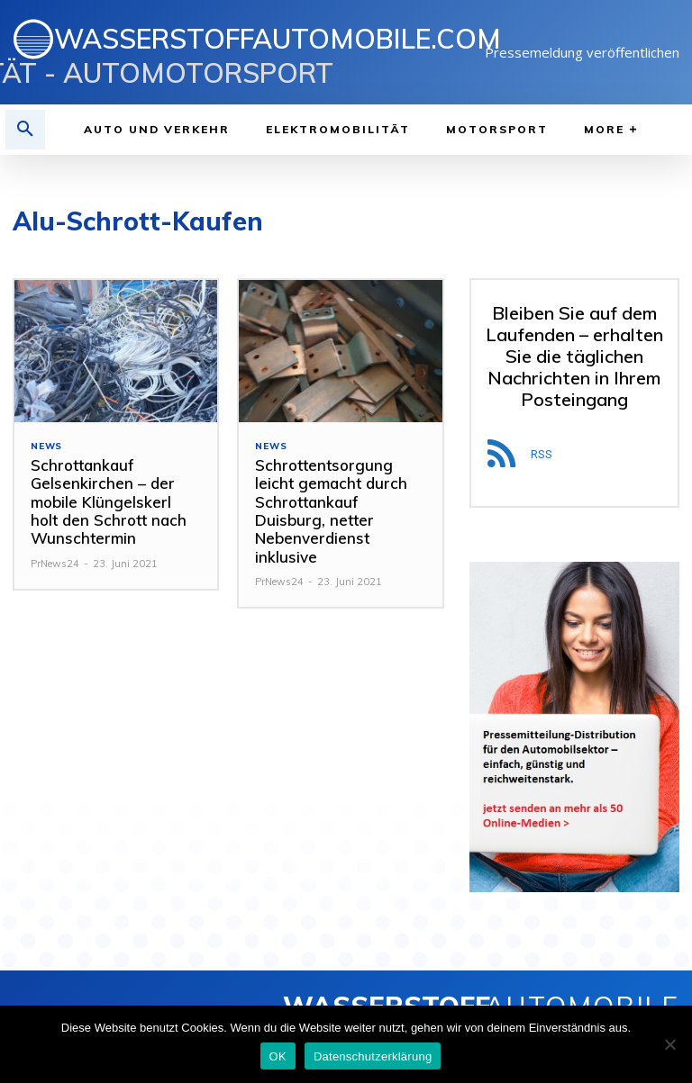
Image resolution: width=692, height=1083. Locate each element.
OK (278, 1056)
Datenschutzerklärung (373, 1056)
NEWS (46, 446)
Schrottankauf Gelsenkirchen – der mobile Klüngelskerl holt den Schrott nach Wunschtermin (109, 502)
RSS (541, 454)
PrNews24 (55, 563)
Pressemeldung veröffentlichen (582, 52)
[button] (25, 129)
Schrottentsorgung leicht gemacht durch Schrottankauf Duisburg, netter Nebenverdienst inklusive (331, 511)
